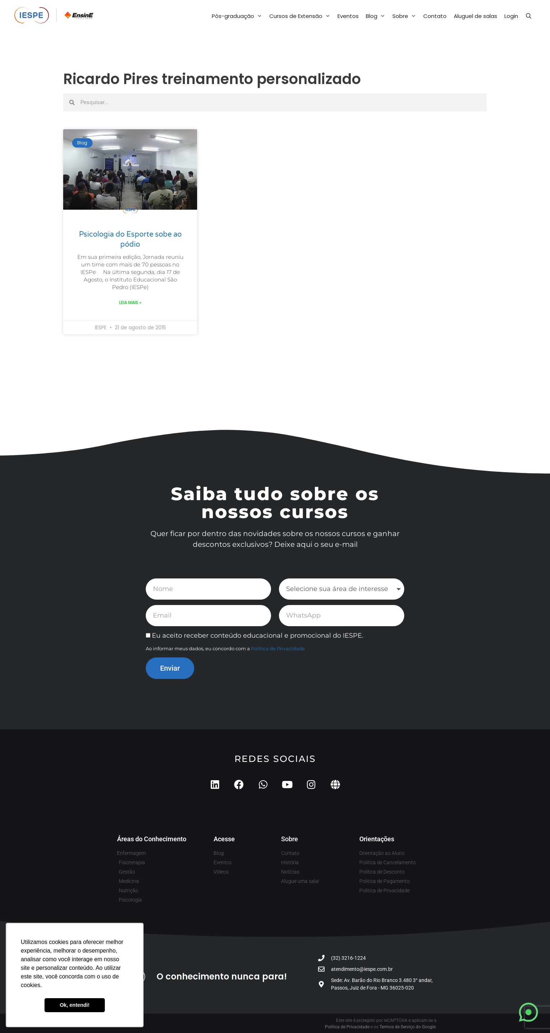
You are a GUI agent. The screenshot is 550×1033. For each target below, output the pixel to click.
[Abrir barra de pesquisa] (529, 16)
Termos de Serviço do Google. (408, 1026)
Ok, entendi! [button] (74, 1005)
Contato (435, 16)
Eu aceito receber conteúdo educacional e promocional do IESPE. (257, 635)
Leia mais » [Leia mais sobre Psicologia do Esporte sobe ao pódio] (130, 302)
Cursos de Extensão (301, 16)
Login (511, 16)
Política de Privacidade (278, 648)
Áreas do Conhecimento (151, 839)
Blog (377, 16)
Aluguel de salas (475, 16)
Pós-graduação (239, 16)
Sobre (406, 16)
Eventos (348, 16)
